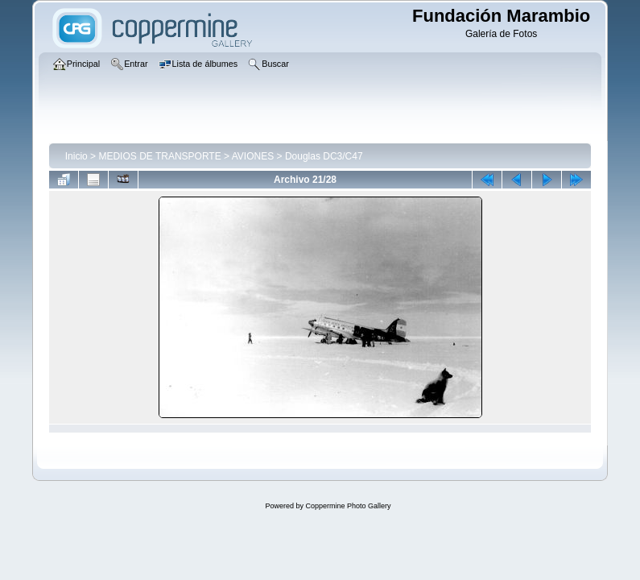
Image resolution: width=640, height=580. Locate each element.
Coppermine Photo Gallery (347, 506)
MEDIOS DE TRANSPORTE (159, 156)
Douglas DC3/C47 (324, 156)
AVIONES (253, 156)
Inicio (76, 156)
